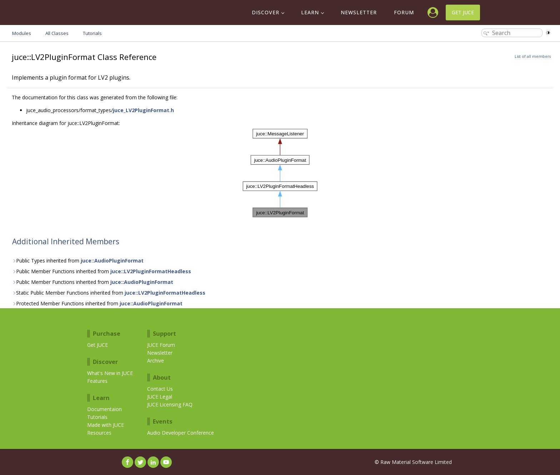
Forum (404, 12)
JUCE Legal (159, 396)
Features (97, 381)
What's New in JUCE (110, 373)
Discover (265, 12)
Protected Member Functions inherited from (97, 303)
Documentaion (104, 409)
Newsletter (359, 12)
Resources (99, 432)
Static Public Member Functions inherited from (108, 292)
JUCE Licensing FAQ (169, 404)
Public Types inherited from (78, 260)
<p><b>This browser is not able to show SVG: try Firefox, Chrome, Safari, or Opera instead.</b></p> (280, 173)
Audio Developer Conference (180, 432)
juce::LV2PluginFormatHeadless (150, 271)
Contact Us (160, 388)
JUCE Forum (161, 344)
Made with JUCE (105, 424)
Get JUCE (463, 12)
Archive (155, 360)
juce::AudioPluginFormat (112, 260)
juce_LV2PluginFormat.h (143, 110)
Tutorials (97, 417)
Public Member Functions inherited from (101, 271)
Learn (310, 12)
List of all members (533, 56)
